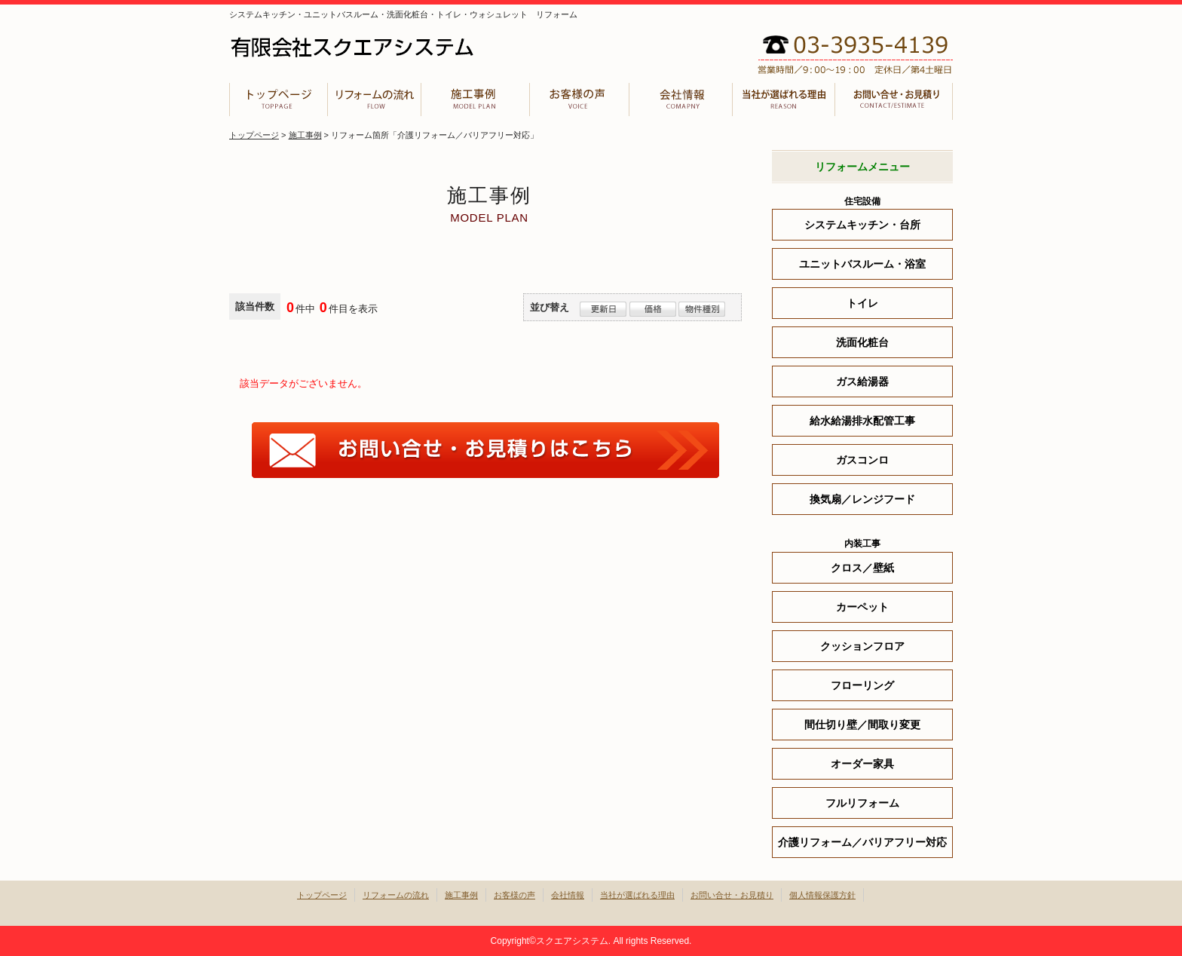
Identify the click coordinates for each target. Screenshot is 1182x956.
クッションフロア (862, 646)
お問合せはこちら (485, 450)
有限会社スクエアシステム (380, 47)
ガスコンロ (862, 460)
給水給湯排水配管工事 (862, 421)
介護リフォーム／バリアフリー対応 (862, 842)
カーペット (862, 607)
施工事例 (473, 101)
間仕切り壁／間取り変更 (862, 725)
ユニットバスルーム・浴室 (862, 264)
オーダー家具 (862, 764)
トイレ (862, 303)
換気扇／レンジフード (862, 499)
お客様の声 (578, 101)
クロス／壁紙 (862, 568)
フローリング (862, 685)
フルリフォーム (862, 803)
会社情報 (681, 101)
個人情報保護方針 (822, 894)
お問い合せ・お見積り (894, 101)
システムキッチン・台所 (862, 225)
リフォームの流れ (372, 101)
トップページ (277, 101)
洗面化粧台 (862, 342)
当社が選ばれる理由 (784, 101)
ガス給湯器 (862, 381)
